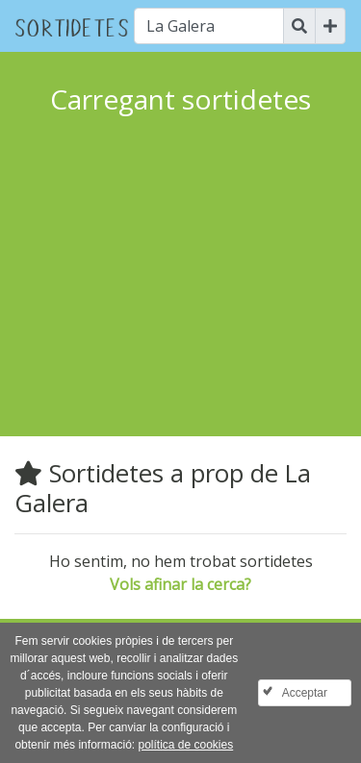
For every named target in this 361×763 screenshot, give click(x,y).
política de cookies (185, 744)
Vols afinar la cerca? (180, 584)
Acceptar (304, 693)
